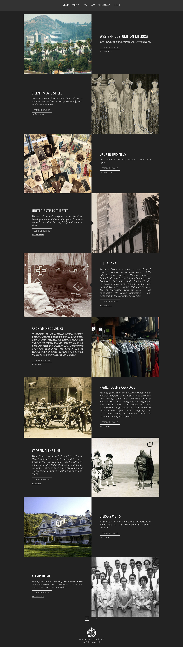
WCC (93, 5)
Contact (75, 5)
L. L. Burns (108, 263)
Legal (85, 5)
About (66, 5)
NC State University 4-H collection (55, 587)
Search (117, 5)
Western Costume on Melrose (124, 36)
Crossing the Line (46, 450)
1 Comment (36, 364)
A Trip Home (41, 576)
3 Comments (105, 426)
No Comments (106, 51)
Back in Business (113, 154)
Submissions (104, 5)
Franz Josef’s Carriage (117, 387)
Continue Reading (110, 47)
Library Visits (110, 516)
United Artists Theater (50, 210)
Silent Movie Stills (47, 93)
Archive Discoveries (47, 328)
